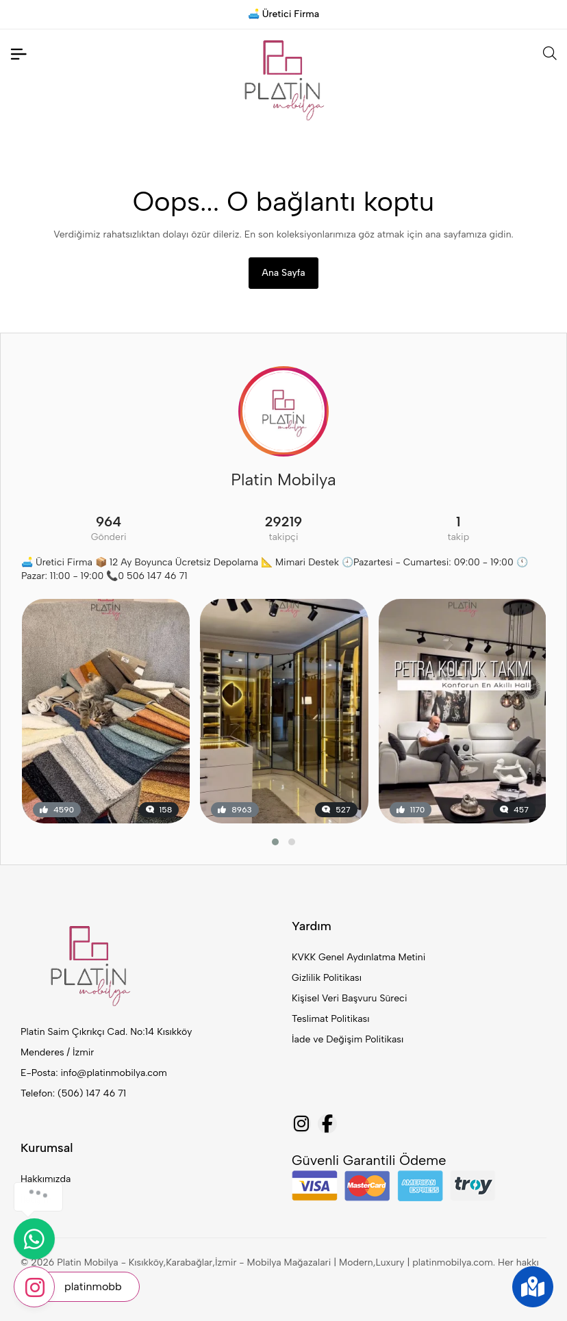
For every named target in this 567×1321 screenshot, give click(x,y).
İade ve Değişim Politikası (347, 1039)
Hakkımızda (46, 1179)
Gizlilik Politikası (327, 978)
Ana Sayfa (283, 273)
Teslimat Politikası (330, 1019)
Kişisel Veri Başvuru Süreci (349, 998)
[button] (275, 842)
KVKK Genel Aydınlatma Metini (358, 957)
